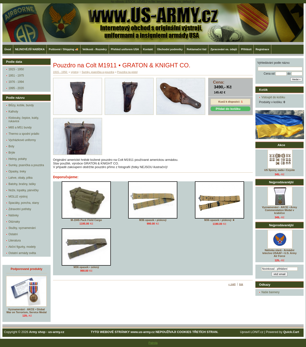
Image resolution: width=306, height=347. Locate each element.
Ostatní (13, 234)
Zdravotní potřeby (19, 209)
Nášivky (13, 215)
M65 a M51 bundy (20, 127)
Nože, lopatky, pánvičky (23, 190)
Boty (11, 146)
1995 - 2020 (16, 88)
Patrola (153, 343)
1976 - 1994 (16, 82)
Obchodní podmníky (170, 49)
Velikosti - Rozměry (94, 49)
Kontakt (148, 49)
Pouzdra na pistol (127, 72)
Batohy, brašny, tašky (22, 184)
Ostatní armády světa (22, 253)
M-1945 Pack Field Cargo (86, 220)
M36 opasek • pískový (152, 220)
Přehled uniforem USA (125, 49)
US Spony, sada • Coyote (279, 170)
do (289, 73)
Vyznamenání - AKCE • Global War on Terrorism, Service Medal (27, 311)
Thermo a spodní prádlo (23, 133)
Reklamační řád (196, 49)
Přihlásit (246, 49)
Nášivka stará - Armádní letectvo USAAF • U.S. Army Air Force (279, 253)
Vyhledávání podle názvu (273, 62)
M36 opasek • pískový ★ (219, 220)
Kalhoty (13, 111)
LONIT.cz (257, 332)
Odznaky (14, 221)
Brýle (11, 152)
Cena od (269, 73)
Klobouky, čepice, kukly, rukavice (23, 119)
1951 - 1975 (16, 75)
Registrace (262, 49)
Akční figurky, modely (22, 246)
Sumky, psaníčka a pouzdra (26, 165)
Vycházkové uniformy (22, 140)
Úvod (7, 49)
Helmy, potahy (17, 159)
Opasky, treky (17, 171)
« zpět (232, 284)
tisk (241, 284)
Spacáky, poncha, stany (23, 203)
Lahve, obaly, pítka (20, 177)
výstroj (75, 72)
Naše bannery (270, 292)
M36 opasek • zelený (86, 267)
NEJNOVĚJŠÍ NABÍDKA (30, 49)
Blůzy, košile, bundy (21, 105)
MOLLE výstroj (17, 196)
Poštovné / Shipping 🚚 (63, 49)
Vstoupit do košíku (273, 97)
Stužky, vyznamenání (22, 228)
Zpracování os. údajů (223, 49)
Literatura (14, 240)
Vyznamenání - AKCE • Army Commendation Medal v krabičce (279, 210)
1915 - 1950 (16, 69)
